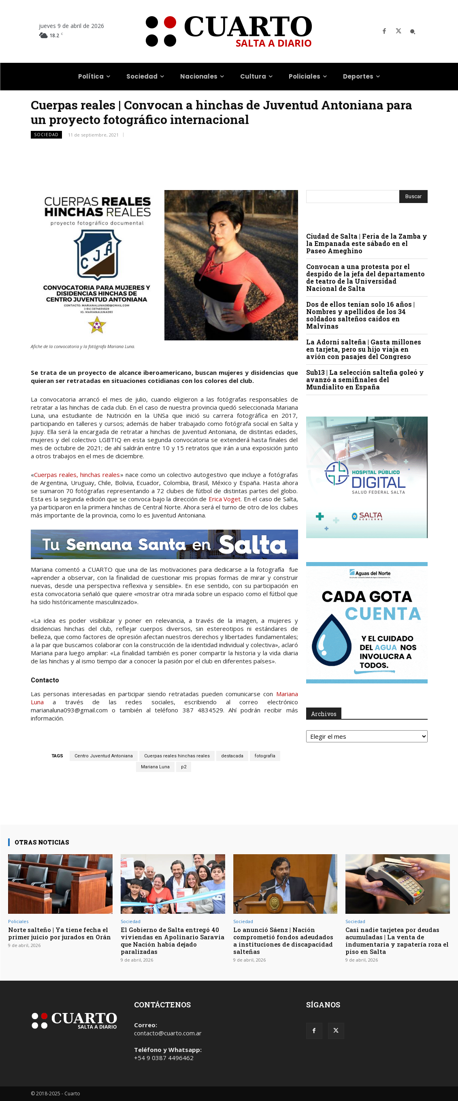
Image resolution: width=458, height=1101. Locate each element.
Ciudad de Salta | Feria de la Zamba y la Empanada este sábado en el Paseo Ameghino (366, 243)
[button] (413, 31)
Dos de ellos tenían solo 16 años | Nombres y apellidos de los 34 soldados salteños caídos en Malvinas (360, 315)
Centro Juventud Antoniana (104, 756)
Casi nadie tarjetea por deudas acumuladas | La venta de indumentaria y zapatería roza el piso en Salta (397, 941)
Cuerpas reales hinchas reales (177, 756)
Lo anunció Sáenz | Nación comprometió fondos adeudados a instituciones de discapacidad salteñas (283, 941)
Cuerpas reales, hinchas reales (77, 474)
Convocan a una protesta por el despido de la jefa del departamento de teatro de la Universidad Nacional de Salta (365, 277)
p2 (183, 767)
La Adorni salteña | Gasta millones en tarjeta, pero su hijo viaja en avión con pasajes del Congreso (363, 349)
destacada (232, 756)
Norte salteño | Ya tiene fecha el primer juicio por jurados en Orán (59, 933)
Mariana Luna (155, 767)
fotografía (265, 756)
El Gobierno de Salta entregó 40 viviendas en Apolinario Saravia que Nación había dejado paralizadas (172, 941)
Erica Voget (225, 499)
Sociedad (46, 135)
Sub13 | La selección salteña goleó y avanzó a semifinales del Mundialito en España (365, 379)
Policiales (18, 921)
